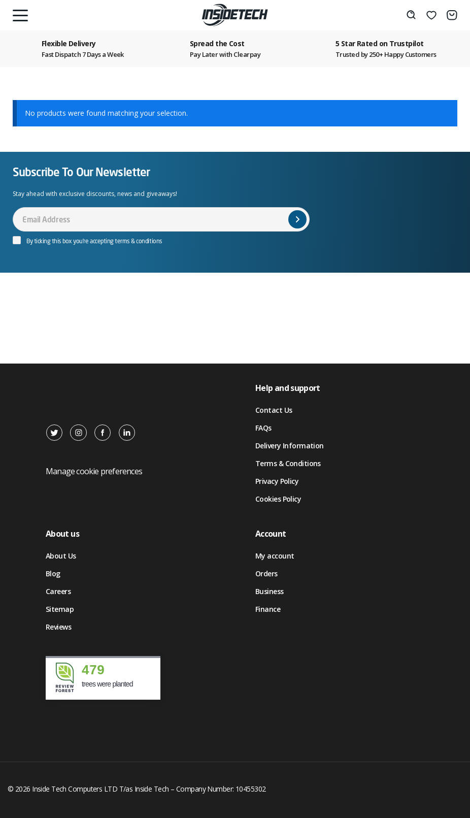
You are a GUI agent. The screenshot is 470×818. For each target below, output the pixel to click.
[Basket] (452, 15)
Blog (53, 573)
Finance (267, 609)
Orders (266, 573)
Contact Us (273, 410)
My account (274, 556)
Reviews (58, 627)
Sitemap (60, 609)
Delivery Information (289, 445)
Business (269, 591)
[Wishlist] (431, 15)
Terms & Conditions (288, 463)
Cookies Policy (278, 499)
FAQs (263, 428)
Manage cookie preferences (94, 471)
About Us (61, 556)
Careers (58, 591)
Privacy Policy (276, 481)
